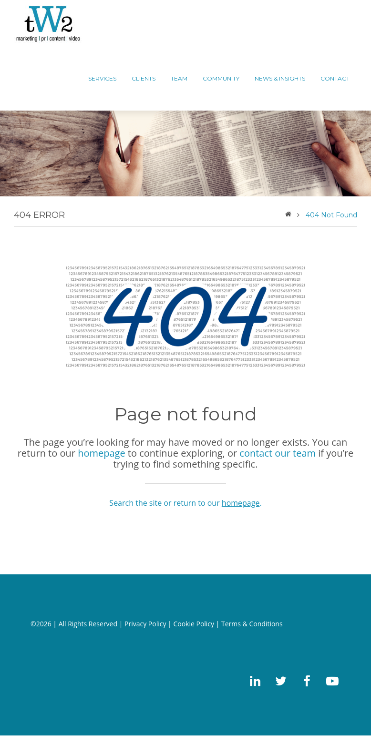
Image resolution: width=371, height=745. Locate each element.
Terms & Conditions (252, 623)
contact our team (277, 453)
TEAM (179, 78)
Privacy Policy (145, 623)
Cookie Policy (193, 623)
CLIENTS (143, 78)
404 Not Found (331, 215)
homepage (101, 453)
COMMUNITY (221, 78)
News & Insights (280, 78)
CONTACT (335, 78)
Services (102, 78)
